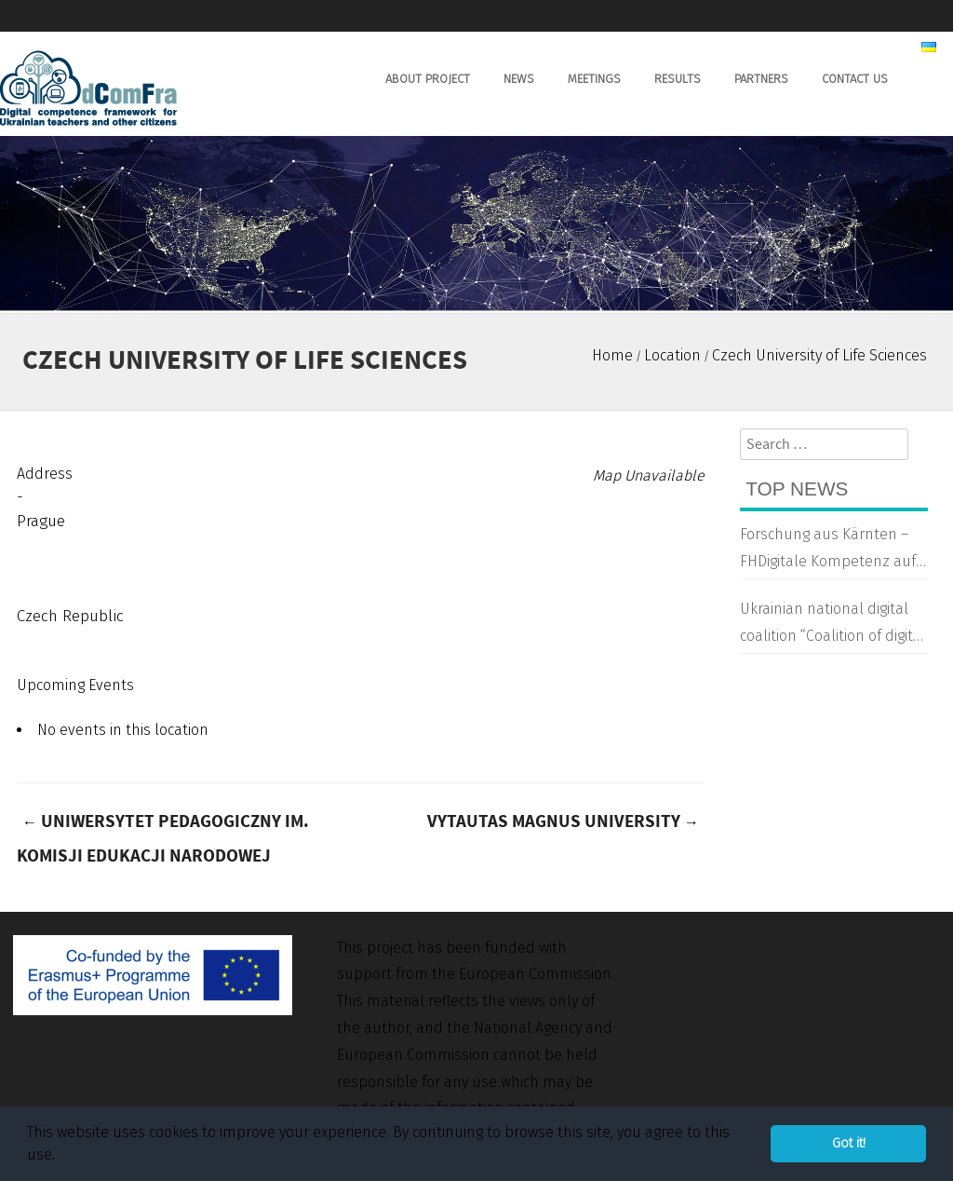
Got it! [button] (849, 1143)
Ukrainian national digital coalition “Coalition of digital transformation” (833, 625)
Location (672, 355)
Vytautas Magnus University (563, 822)
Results (677, 79)
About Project (427, 79)
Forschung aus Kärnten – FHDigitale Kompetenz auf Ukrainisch (828, 550)
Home (612, 355)
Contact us (855, 79)
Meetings (594, 79)
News (518, 79)
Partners (761, 79)
